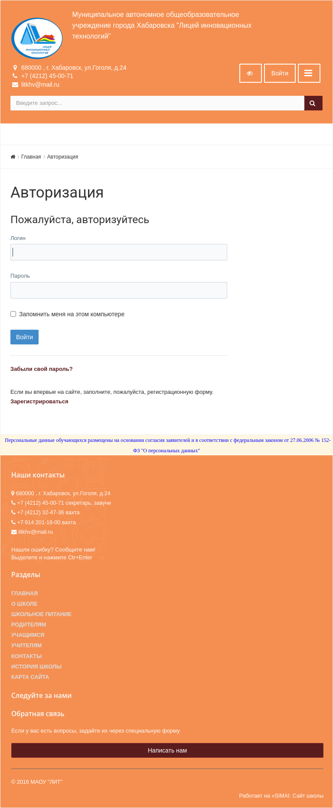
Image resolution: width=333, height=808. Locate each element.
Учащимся (27, 635)
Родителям (28, 625)
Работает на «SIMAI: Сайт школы (281, 796)
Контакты (26, 656)
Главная (31, 157)
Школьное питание (41, 614)
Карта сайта (30, 677)
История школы (36, 667)
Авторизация (62, 157)
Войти (279, 73)
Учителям (26, 646)
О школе (24, 604)
